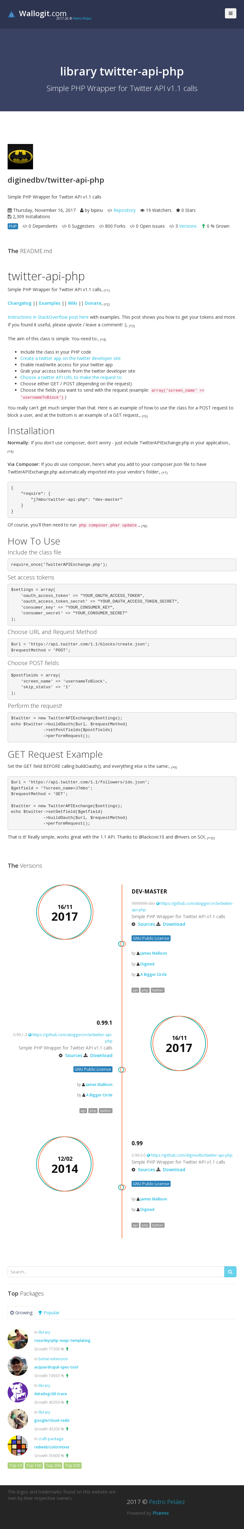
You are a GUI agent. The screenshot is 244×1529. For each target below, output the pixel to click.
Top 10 (15, 1465)
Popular (48, 1313)
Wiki (72, 303)
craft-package (51, 1438)
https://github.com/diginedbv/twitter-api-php (190, 1155)
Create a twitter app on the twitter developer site (70, 358)
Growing (21, 1313)
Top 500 (72, 1465)
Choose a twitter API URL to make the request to (71, 377)
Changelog (19, 303)
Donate (93, 303)
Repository (124, 210)
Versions (188, 226)
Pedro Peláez (82, 18)
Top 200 (53, 1465)
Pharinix (160, 1513)
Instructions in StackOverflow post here (48, 317)
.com (37, 13)
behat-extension (53, 1358)
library (44, 1332)
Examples (49, 303)
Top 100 (33, 1465)
